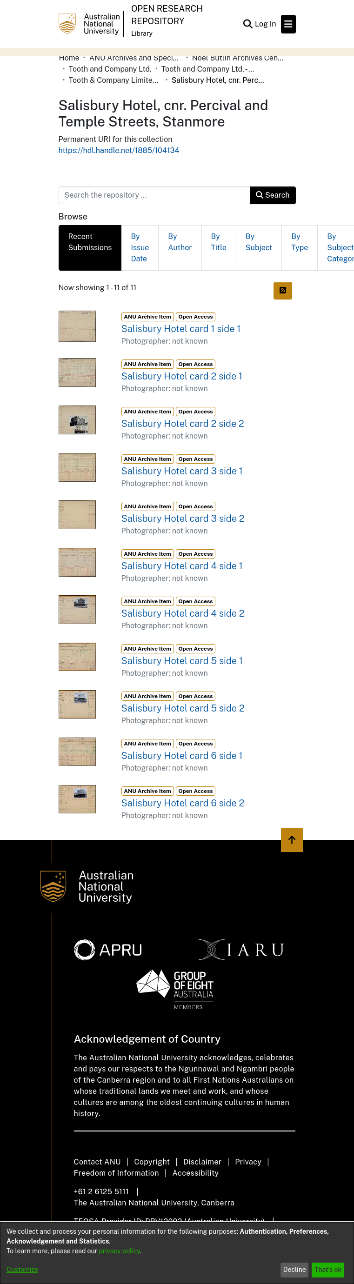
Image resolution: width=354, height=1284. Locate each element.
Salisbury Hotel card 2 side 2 (182, 423)
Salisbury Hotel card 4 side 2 (183, 613)
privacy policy (119, 1251)
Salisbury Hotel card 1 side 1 (181, 328)
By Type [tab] (299, 242)
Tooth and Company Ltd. (110, 69)
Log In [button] (266, 24)
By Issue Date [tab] (140, 247)
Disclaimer (202, 1162)
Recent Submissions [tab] (90, 242)
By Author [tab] (180, 242)
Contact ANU (97, 1162)
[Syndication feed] (283, 290)
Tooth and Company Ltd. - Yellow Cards (207, 69)
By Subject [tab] (259, 242)
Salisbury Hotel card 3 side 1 (182, 471)
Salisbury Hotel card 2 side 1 (182, 376)
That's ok (328, 1269)
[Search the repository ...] (155, 195)
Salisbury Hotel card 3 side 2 (183, 518)
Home (69, 57)
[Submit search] (248, 24)
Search (272, 195)
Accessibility (196, 1173)
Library (142, 33)
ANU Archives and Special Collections (135, 57)
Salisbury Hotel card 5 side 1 (182, 660)
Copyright (152, 1162)
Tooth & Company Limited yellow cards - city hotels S (115, 80)
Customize (22, 1269)
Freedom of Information (116, 1173)
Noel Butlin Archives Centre (238, 57)
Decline (294, 1269)
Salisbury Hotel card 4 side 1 (182, 566)
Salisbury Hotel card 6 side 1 (182, 755)
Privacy (248, 1162)
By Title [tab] (219, 242)
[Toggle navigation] (288, 24)
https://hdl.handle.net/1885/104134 (119, 150)
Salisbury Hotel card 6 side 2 (183, 803)
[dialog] (177, 1253)
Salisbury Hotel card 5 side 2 (183, 708)
